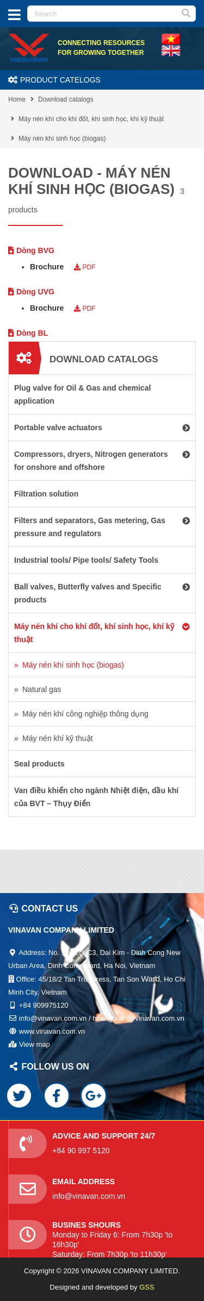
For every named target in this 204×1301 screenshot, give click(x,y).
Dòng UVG (31, 291)
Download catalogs (65, 99)
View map (34, 1044)
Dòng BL (28, 333)
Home (17, 99)
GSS (146, 1287)
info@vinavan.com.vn (88, 1196)
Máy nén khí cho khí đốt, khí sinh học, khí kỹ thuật (91, 119)
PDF (84, 267)
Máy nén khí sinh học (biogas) (62, 138)
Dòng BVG (31, 250)
